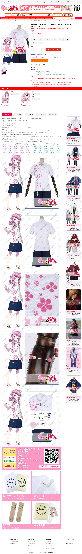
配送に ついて (69, 541)
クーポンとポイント (50, 545)
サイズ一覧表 (35, 65)
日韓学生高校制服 (48, 18)
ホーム (8, 15)
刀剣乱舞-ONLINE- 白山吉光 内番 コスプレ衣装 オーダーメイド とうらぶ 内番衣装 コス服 (73, 170)
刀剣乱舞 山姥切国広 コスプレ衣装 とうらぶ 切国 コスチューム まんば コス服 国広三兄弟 (73, 228)
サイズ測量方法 (44, 65)
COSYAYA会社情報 (14, 541)
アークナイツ (27, 18)
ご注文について (31, 543)
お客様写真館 (67, 15)
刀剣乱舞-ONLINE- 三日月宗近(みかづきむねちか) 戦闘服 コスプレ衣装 (74, 401)
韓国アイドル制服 (20, 18)
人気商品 (30, 15)
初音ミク (33, 18)
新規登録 (40, 2)
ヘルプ (54, 2)
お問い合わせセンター (71, 545)
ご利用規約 (12, 543)
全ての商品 (16, 15)
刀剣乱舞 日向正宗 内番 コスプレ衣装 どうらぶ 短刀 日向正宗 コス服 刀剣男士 (73, 286)
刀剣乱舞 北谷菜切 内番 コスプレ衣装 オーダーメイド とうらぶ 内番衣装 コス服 (73, 142)
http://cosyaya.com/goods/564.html (9, 134)
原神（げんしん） (40, 18)
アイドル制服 (12, 18)
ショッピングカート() (74, 2)
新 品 (23, 15)
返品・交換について (70, 543)
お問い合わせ (63, 2)
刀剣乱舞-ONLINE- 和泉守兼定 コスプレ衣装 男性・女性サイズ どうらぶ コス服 (74, 257)
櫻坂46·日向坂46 (4, 18)
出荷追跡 (48, 15)
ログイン (47, 2)
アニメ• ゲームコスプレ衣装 (12, 21)
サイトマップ (57, 15)
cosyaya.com (50, 552)
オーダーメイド (39, 15)
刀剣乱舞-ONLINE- (24, 21)
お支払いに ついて (32, 545)
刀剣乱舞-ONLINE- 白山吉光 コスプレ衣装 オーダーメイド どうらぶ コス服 (73, 199)
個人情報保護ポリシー (51, 548)
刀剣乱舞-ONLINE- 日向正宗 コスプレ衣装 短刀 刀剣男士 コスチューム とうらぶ (73, 314)
